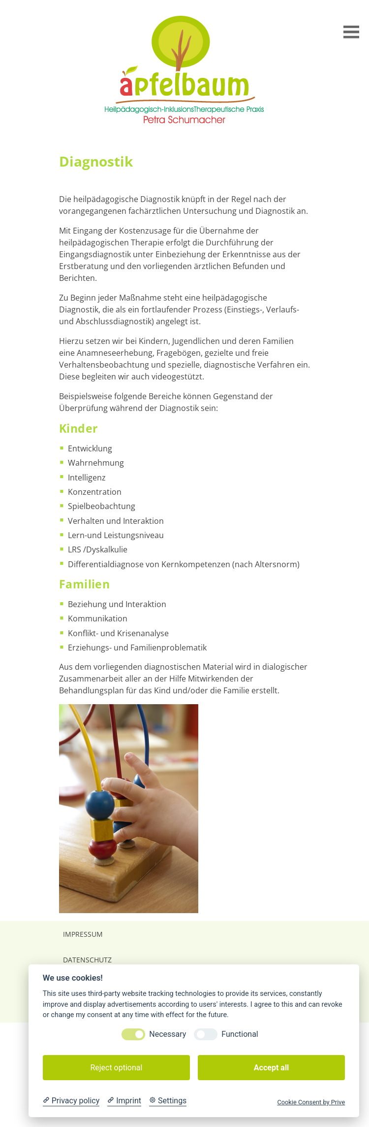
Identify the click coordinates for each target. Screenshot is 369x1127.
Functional (239, 1034)
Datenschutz (87, 959)
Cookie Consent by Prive (311, 1102)
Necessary (167, 1034)
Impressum (83, 934)
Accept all (271, 1067)
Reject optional (116, 1067)
